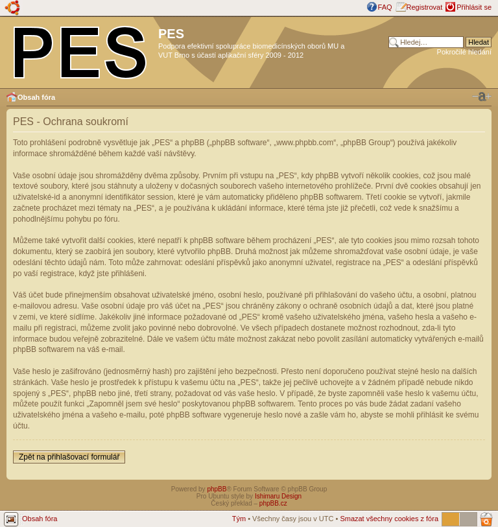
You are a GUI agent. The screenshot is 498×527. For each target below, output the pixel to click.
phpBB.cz (273, 503)
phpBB (216, 489)
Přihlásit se (474, 7)
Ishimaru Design (278, 496)
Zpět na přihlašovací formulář (69, 457)
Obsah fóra (36, 97)
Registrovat (425, 7)
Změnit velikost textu (482, 96)
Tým (239, 518)
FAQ (385, 7)
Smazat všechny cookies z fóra (389, 518)
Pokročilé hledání (464, 52)
